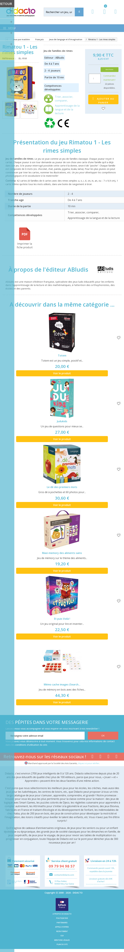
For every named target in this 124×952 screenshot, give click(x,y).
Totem (62, 355)
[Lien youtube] (100, 757)
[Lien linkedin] (116, 757)
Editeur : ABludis (54, 57)
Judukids (62, 421)
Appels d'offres (62, 927)
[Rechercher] (63, 12)
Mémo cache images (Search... (62, 684)
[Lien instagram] (108, 757)
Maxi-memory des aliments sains (62, 553)
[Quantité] (95, 78)
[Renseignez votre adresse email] (45, 736)
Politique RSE (62, 918)
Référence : (9, 58)
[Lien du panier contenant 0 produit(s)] (103, 15)
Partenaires (62, 923)
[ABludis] (102, 269)
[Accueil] (6, 39)
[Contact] (115, 14)
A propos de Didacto (62, 914)
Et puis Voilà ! (62, 618)
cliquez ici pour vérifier (88, 763)
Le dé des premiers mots (62, 487)
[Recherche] (79, 12)
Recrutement (62, 931)
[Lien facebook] (92, 757)
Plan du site (62, 944)
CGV (62, 936)
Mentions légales (62, 940)
